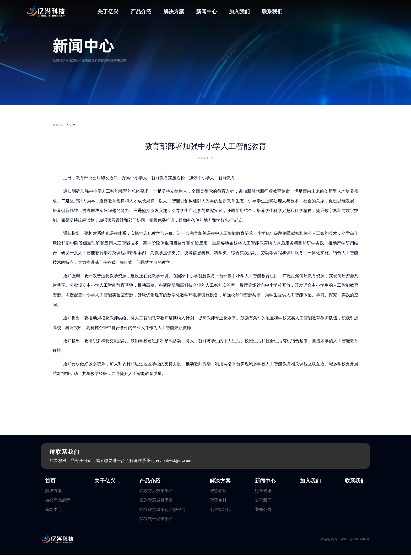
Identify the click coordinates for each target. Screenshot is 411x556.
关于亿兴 (108, 12)
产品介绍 (141, 12)
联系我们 (272, 12)
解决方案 (173, 12)
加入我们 (239, 12)
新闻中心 (206, 12)
